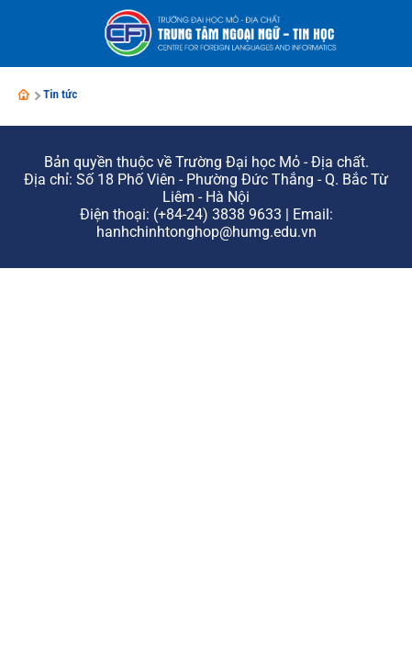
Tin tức (60, 94)
